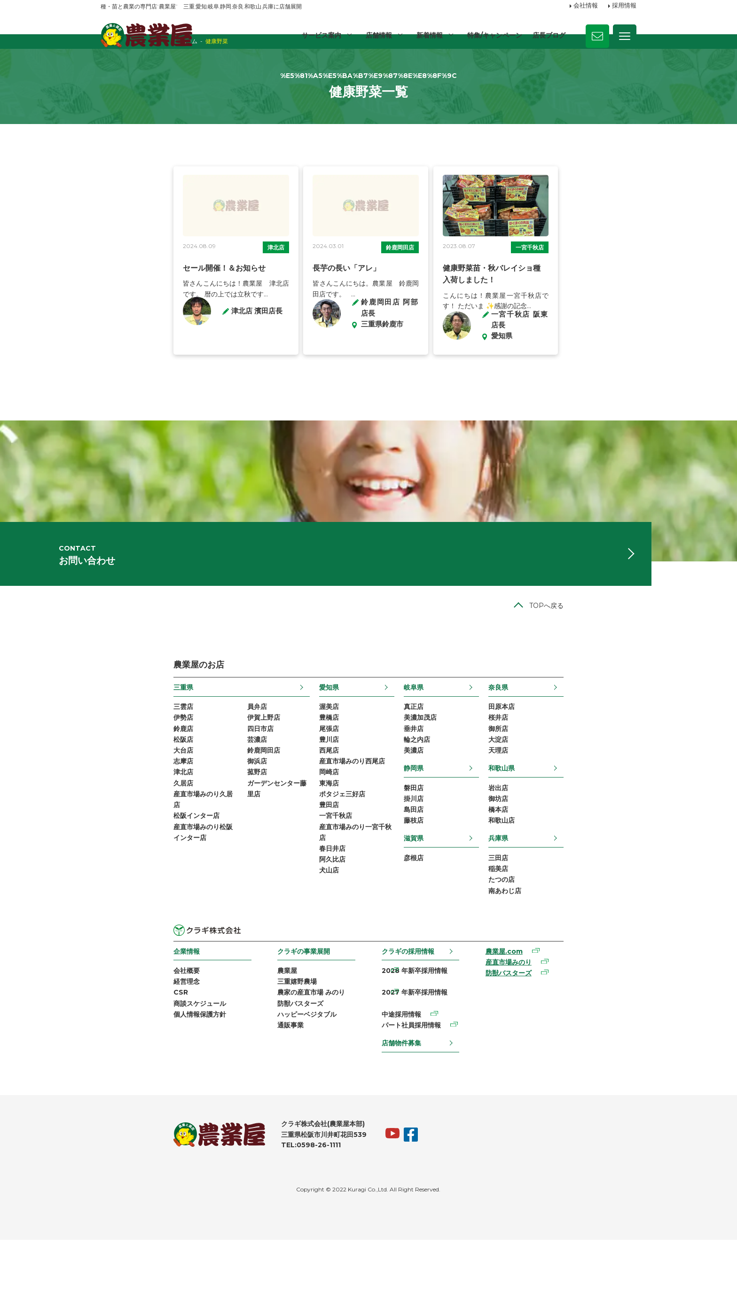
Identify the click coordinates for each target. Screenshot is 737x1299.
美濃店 (438, 812)
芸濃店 (184, 799)
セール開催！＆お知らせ (151, 312)
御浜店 (184, 823)
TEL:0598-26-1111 (238, 1203)
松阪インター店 (124, 883)
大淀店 (571, 799)
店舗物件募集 (406, 1096)
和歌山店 (574, 886)
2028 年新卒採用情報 (419, 1042)
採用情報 (624, 6)
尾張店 (304, 788)
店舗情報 (377, 35)
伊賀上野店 (190, 775)
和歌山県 (574, 829)
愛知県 (304, 743)
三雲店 (110, 763)
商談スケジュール (127, 1078)
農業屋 (253, 1042)
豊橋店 (304, 775)
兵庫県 (571, 904)
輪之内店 (441, 799)
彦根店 (438, 924)
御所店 (571, 788)
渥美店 (304, 763)
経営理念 (114, 1054)
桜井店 (571, 775)
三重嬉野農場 (263, 1054)
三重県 (110, 743)
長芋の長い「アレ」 (322, 312)
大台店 (110, 812)
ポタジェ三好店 (318, 860)
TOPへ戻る (619, 661)
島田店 (438, 874)
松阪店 (110, 799)
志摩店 (110, 823)
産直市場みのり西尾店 (328, 823)
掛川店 (438, 862)
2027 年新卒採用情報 (419, 1054)
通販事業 (256, 1102)
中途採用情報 (406, 1066)
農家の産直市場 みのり (277, 1066)
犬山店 (304, 944)
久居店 (110, 847)
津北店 (249, 291)
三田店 (571, 924)
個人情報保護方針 (127, 1090)
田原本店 (574, 763)
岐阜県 (438, 743)
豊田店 (304, 872)
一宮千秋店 (601, 291)
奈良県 (571, 743)
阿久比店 (308, 932)
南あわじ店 (577, 961)
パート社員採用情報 (416, 1078)
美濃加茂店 (444, 775)
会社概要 (114, 1042)
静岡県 (438, 829)
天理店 (571, 812)
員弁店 (184, 763)
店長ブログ (549, 35)
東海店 (304, 847)
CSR (108, 1066)
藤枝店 (438, 886)
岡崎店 (304, 836)
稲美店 (571, 937)
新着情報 (429, 35)
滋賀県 (438, 904)
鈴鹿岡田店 (422, 291)
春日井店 (308, 920)
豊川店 (304, 799)
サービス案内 (319, 35)
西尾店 (304, 812)
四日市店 (187, 788)
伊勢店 (110, 775)
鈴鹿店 (110, 788)
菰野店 (184, 836)
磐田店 (438, 850)
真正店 (438, 763)
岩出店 (571, 850)
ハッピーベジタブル (273, 1090)
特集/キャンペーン (494, 35)
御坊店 (571, 862)
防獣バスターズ (266, 1078)
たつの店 (574, 949)
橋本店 (571, 874)
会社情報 (585, 6)
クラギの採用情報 (412, 1022)
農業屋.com (547, 1023)
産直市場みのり (552, 1034)
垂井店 (438, 788)
